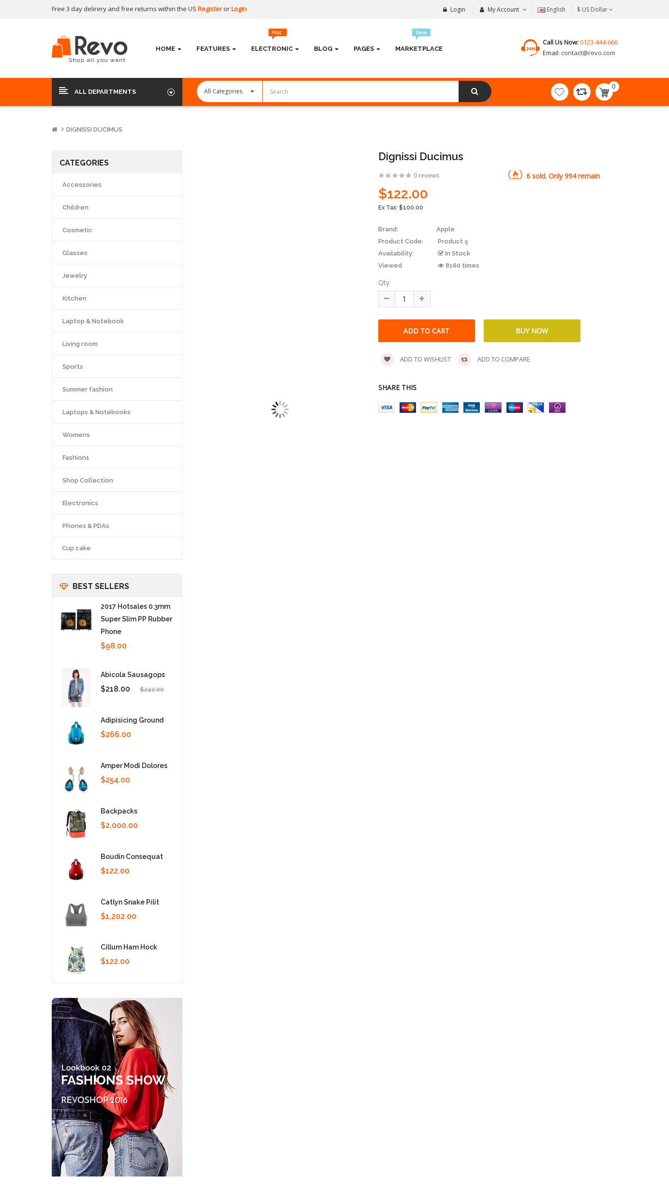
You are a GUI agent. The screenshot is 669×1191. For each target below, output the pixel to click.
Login (239, 8)
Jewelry (74, 275)
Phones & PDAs (85, 525)
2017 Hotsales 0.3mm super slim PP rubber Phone (136, 619)
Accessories (82, 184)
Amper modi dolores (134, 765)
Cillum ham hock (129, 947)
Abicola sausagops (133, 674)
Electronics (80, 503)
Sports (72, 366)
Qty (383, 282)
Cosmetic (77, 230)
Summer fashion (87, 389)
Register (210, 8)
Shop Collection (87, 480)
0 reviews (426, 175)
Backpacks (119, 811)
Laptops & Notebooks (96, 412)
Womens (76, 434)
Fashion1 (75, 457)
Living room (80, 343)
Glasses (75, 252)
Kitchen (74, 298)
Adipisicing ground (132, 720)
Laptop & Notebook (93, 321)
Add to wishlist (416, 359)
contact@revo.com (587, 52)
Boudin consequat (132, 856)
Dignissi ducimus (94, 129)
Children (75, 207)
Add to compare (494, 359)
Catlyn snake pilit (130, 902)
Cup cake (76, 548)
